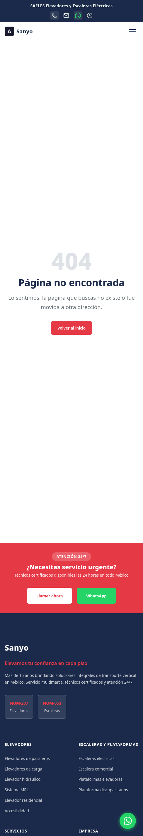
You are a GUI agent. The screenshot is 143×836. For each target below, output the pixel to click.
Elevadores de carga (23, 769)
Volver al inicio (71, 328)
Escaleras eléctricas (97, 758)
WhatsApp (96, 596)
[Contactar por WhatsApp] (128, 821)
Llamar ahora (49, 596)
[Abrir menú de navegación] (132, 31)
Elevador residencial (23, 800)
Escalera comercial (96, 769)
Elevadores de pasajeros (27, 758)
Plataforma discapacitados (103, 789)
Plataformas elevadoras (100, 779)
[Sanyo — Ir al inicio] (19, 31)
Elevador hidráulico (22, 779)
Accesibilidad (17, 810)
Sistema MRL (17, 789)
